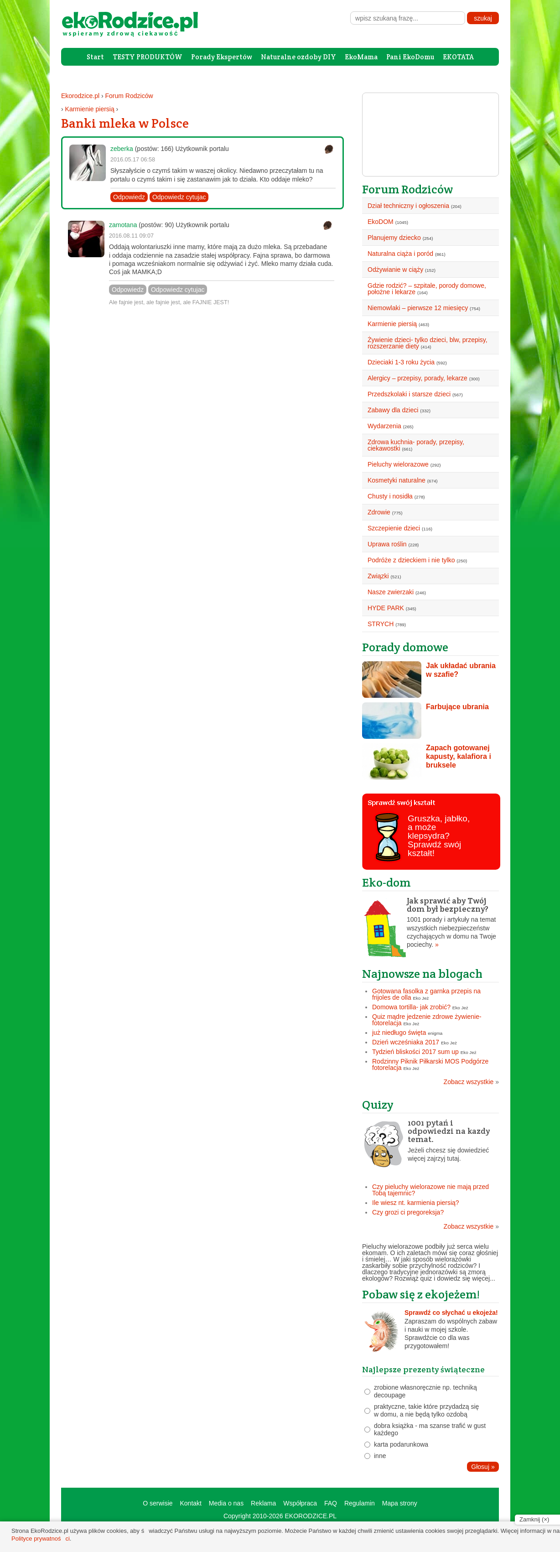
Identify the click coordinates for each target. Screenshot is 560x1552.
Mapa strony (399, 1503)
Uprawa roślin (387, 544)
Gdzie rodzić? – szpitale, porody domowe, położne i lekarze (427, 289)
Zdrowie (379, 512)
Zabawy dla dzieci (393, 410)
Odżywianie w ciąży (395, 269)
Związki (378, 576)
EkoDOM (381, 221)
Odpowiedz (129, 197)
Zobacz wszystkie (471, 1082)
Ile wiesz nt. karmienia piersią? (415, 1202)
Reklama (263, 1503)
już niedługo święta (399, 1032)
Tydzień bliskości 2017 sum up (415, 1051)
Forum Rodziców (129, 95)
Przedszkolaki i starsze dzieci (409, 394)
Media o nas (226, 1503)
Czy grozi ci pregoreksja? (408, 1212)
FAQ (330, 1503)
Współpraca (300, 1503)
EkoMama (361, 56)
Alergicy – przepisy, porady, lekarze (417, 378)
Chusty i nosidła (390, 496)
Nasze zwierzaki (391, 592)
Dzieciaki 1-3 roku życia (401, 362)
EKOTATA (458, 56)
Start (95, 56)
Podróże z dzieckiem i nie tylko (411, 560)
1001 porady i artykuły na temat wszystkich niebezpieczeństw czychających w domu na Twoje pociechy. (430, 923)
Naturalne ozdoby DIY (298, 56)
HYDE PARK (386, 608)
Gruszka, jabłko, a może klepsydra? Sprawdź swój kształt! (439, 835)
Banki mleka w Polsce (125, 123)
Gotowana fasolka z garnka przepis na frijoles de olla (426, 994)
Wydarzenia (384, 426)
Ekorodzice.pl (80, 95)
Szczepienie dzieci (394, 528)
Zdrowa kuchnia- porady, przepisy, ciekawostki (416, 445)
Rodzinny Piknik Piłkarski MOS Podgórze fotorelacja (430, 1064)
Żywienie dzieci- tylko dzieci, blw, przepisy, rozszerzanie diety (427, 343)
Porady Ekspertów (221, 56)
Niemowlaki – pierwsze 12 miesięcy (418, 307)
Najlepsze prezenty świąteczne (423, 1369)
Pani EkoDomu (410, 56)
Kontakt (190, 1503)
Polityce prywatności (40, 1538)
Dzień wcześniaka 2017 (405, 1042)
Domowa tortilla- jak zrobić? (411, 1007)
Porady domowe (405, 646)
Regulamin (359, 1503)
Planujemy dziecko (394, 237)
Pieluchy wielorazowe (398, 464)
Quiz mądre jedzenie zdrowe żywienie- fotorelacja (427, 1020)
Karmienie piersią (89, 109)
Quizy (378, 1104)
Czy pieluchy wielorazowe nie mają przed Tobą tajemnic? (430, 1190)
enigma (435, 1033)
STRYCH (381, 624)
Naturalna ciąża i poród (400, 253)
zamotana (123, 224)
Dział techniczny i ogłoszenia (408, 205)
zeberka (121, 148)
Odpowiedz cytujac (179, 197)
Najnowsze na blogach (422, 973)
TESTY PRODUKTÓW (147, 56)
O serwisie (157, 1503)
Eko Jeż (421, 998)
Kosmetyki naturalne (396, 480)
